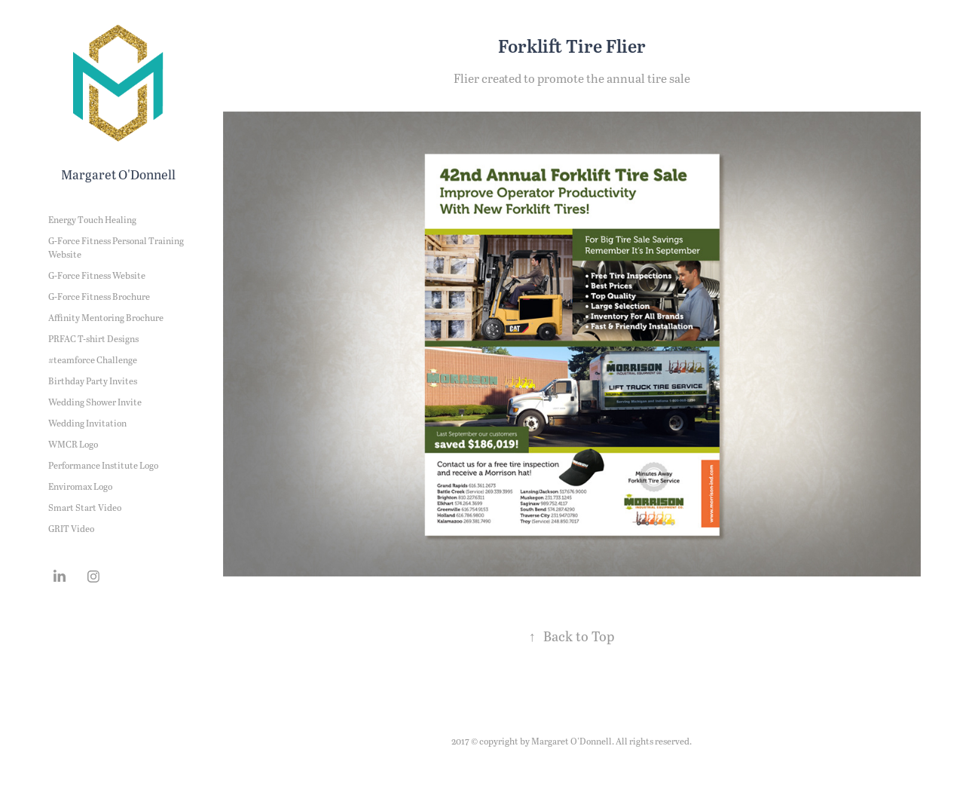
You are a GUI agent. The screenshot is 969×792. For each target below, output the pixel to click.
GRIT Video (71, 528)
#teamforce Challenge (92, 359)
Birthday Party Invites (92, 381)
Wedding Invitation (87, 423)
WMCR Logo (73, 444)
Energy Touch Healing (92, 219)
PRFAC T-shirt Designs (93, 338)
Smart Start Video (84, 507)
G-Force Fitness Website (96, 275)
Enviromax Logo (80, 486)
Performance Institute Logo (103, 465)
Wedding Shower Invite (95, 402)
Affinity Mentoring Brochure (106, 317)
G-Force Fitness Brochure (99, 296)
